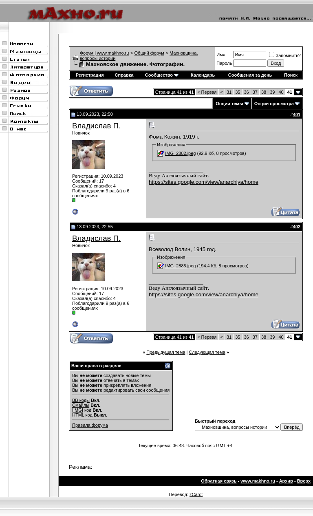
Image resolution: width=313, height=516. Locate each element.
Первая (206, 92)
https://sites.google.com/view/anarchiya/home (203, 182)
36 (246, 92)
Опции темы (229, 103)
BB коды (81, 400)
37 (255, 92)
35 (237, 92)
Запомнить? (285, 55)
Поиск (291, 75)
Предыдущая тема (165, 352)
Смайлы (80, 405)
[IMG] (77, 410)
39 (272, 92)
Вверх (304, 481)
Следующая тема (207, 352)
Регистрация (90, 75)
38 (263, 92)
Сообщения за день (250, 75)
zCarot (196, 494)
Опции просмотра (274, 103)
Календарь (203, 75)
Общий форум (149, 53)
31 (229, 92)
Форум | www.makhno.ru (104, 53)
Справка (124, 75)
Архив (286, 481)
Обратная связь (218, 481)
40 (281, 92)
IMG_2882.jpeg (180, 153)
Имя (220, 54)
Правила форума (90, 425)
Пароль (224, 63)
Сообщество (162, 75)
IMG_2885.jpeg (180, 265)
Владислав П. (96, 125)
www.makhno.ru (257, 481)
